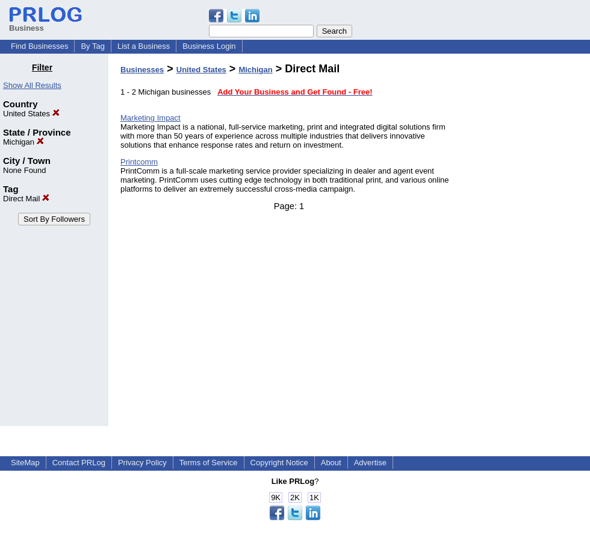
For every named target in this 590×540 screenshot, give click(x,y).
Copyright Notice (279, 462)
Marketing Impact (150, 117)
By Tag (93, 46)
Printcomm (139, 161)
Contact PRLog (78, 462)
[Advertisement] (528, 243)
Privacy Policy (142, 462)
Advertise (370, 462)
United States (31, 113)
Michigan (23, 141)
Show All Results (32, 85)
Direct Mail (26, 198)
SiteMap (25, 462)
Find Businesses (39, 46)
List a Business (143, 46)
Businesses (142, 69)
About (331, 462)
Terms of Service (208, 462)
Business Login (208, 46)
